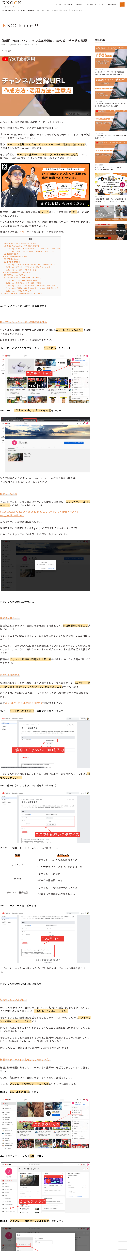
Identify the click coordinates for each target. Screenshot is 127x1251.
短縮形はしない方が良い (14, 275)
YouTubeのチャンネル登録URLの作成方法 (18, 243)
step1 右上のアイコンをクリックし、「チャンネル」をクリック (33, 248)
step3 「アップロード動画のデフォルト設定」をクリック (30, 285)
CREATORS (91, 4)
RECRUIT (112, 4)
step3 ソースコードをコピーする (21, 270)
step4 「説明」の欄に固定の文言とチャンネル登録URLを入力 (32, 288)
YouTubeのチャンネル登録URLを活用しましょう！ (21, 293)
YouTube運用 (6, 51)
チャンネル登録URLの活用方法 (14, 256)
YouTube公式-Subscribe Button (23, 702)
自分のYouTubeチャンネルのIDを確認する (22, 246)
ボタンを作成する (12, 262)
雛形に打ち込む (11, 254)
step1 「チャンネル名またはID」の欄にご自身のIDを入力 (30, 264)
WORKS (79, 4)
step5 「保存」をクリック (18, 291)
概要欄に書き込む (12, 259)
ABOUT (57, 4)
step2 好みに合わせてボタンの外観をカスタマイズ (28, 267)
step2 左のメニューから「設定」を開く (23, 283)
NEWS (102, 4)
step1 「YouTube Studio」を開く (22, 280)
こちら (23, 231)
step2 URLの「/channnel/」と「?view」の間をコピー (30, 251)
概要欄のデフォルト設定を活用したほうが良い (23, 277)
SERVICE (68, 4)
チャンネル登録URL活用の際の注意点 (16, 272)
